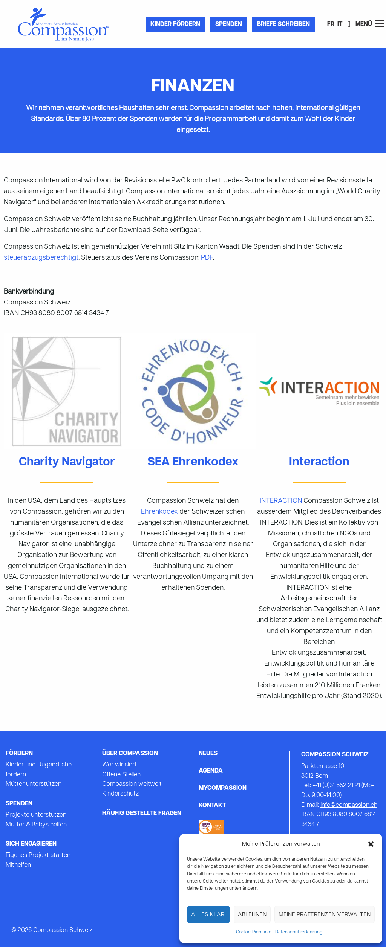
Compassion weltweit (132, 784)
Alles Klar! (208, 914)
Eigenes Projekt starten (38, 855)
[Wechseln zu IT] (339, 25)
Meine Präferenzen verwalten (325, 914)
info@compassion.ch (348, 805)
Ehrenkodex (159, 512)
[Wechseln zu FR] (330, 25)
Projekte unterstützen (36, 815)
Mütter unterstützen (33, 784)
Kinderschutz (120, 794)
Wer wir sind (119, 765)
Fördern (19, 754)
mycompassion (223, 788)
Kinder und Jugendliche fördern (39, 770)
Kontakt (212, 806)
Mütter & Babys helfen (36, 825)
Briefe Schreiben (283, 24)
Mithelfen (18, 865)
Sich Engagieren (31, 844)
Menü (369, 24)
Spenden (228, 24)
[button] (371, 844)
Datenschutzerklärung (298, 932)
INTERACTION (281, 501)
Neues (208, 754)
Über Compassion (130, 754)
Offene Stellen (121, 775)
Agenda (211, 771)
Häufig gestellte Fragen (141, 814)
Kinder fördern (175, 24)
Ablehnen (252, 914)
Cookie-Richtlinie (253, 932)
